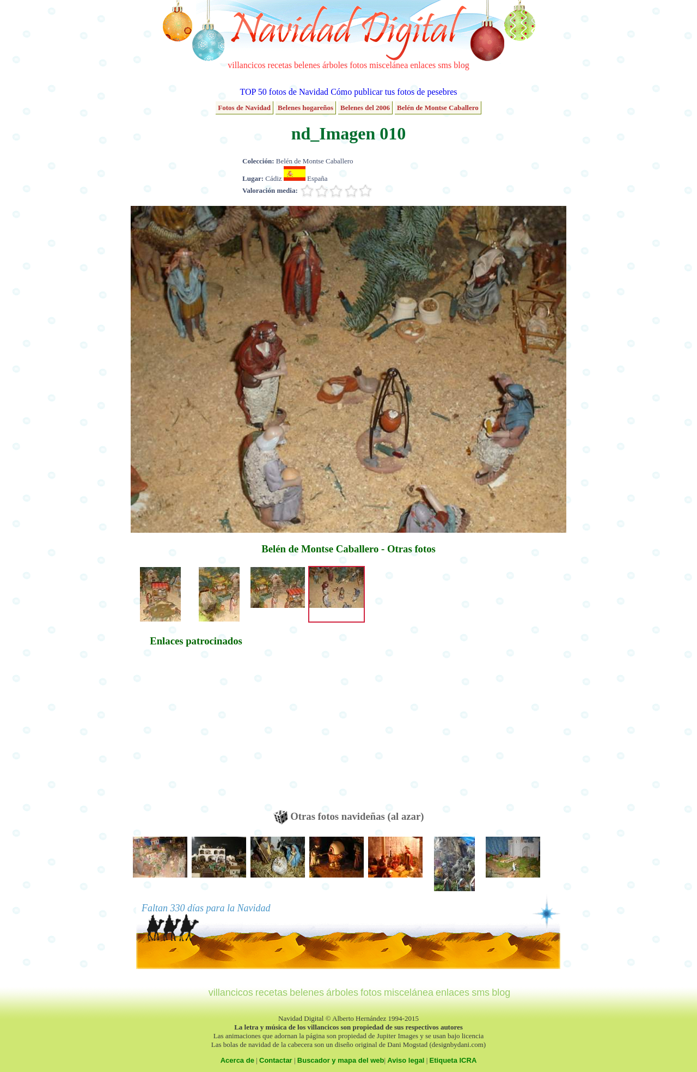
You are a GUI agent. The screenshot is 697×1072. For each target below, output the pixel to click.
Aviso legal (405, 1060)
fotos (358, 65)
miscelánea (388, 65)
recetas (280, 65)
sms (444, 65)
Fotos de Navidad (244, 107)
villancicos (246, 65)
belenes (307, 65)
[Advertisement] (196, 733)
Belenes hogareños (305, 107)
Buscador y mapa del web (340, 1060)
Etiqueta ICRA (453, 1060)
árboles (334, 65)
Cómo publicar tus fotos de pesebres (394, 91)
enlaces (423, 65)
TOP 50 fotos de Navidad (284, 91)
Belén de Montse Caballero (438, 107)
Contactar (275, 1060)
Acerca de (237, 1060)
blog (461, 65)
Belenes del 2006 (365, 107)
